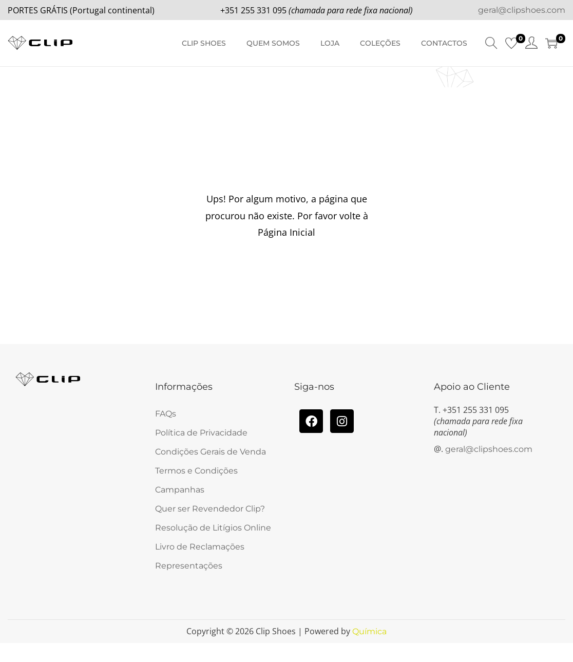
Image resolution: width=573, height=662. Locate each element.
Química (369, 631)
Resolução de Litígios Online (213, 528)
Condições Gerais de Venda (210, 452)
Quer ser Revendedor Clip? (210, 509)
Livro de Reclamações (199, 547)
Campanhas (179, 490)
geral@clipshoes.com (521, 10)
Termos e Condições (196, 471)
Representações (188, 566)
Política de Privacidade (201, 433)
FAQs (165, 414)
